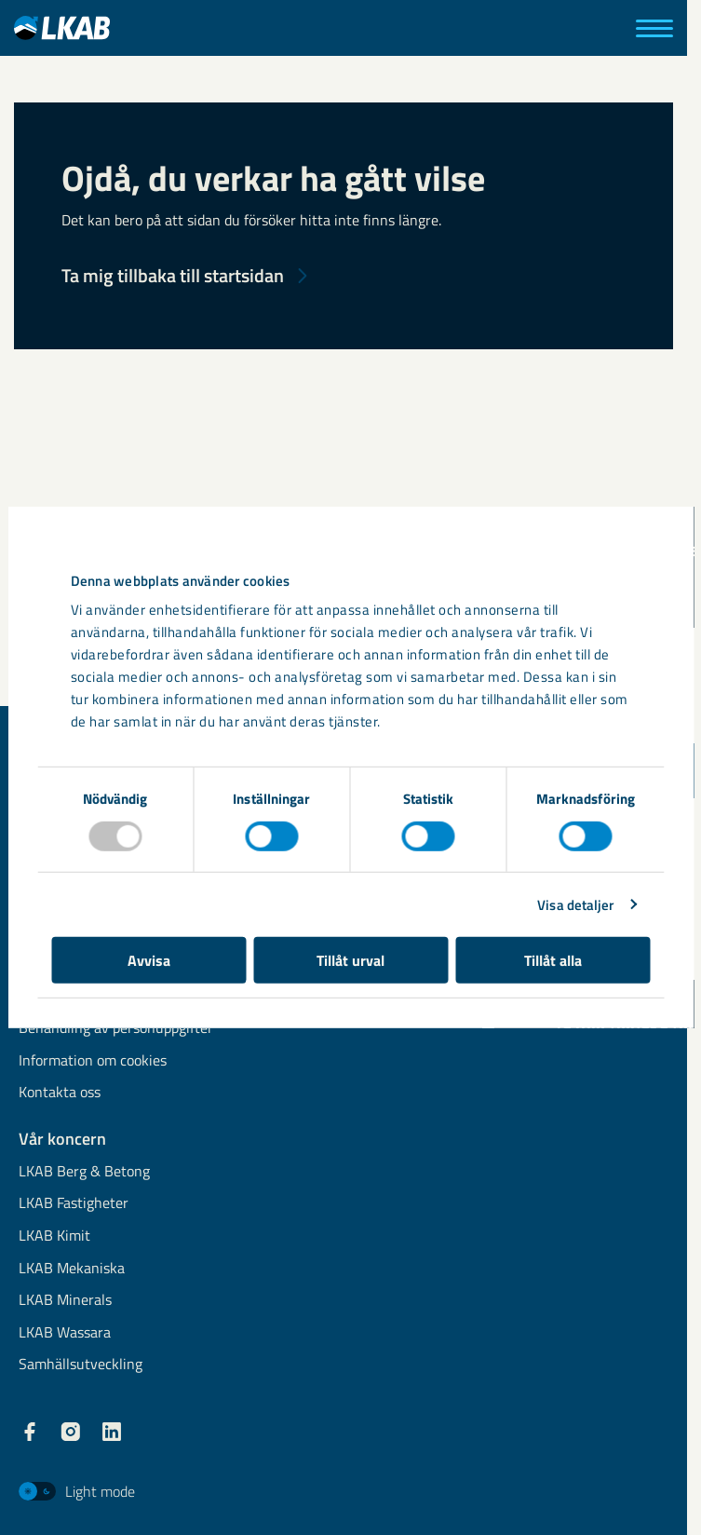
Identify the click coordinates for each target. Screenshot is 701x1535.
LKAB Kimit (54, 1236)
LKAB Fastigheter (73, 1204)
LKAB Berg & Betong (84, 1172)
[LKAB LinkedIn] (112, 1431)
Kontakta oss (60, 1093)
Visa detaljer (575, 904)
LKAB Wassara (65, 1333)
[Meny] (654, 28)
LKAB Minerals (65, 1301)
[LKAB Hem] (62, 27)
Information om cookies (93, 1061)
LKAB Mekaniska (72, 1269)
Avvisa (149, 960)
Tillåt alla (553, 960)
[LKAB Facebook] (30, 1431)
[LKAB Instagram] (71, 1431)
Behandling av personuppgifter (116, 1029)
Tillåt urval (350, 960)
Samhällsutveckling (80, 1365)
